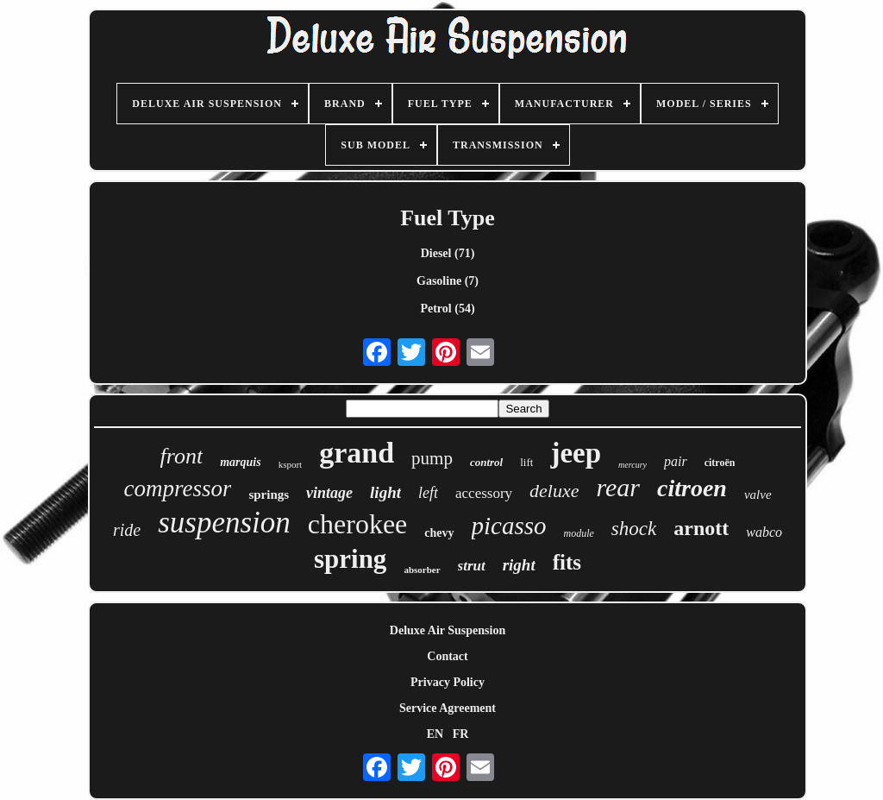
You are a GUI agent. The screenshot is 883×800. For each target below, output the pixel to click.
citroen (692, 488)
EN (435, 734)
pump (432, 458)
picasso (509, 525)
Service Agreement (447, 708)
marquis (240, 462)
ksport (291, 464)
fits (567, 562)
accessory (483, 493)
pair (675, 461)
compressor (177, 488)
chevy (439, 532)
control (486, 462)
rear (618, 487)
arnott (701, 528)
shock (633, 528)
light (385, 492)
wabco (764, 532)
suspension (224, 522)
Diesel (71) (448, 253)
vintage (329, 492)
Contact (447, 656)
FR (461, 734)
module (579, 533)
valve (758, 494)
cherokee (357, 523)
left (428, 492)
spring (350, 559)
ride (127, 529)
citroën (720, 463)
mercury (632, 464)
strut (471, 565)
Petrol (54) (447, 308)
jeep (575, 453)
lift (526, 462)
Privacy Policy (447, 682)
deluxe (554, 490)
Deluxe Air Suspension (447, 630)
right (519, 565)
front (182, 456)
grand (356, 453)
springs (268, 494)
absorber (422, 569)
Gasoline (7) (447, 280)
